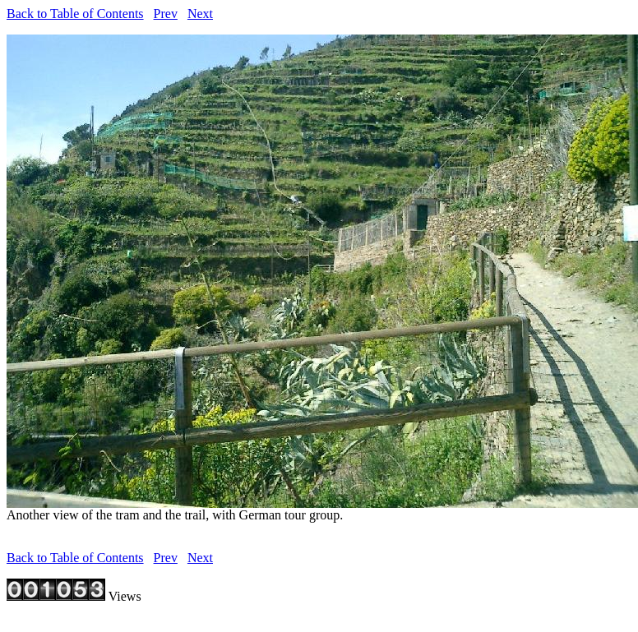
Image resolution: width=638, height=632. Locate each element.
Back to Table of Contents (75, 14)
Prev (166, 14)
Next (200, 14)
